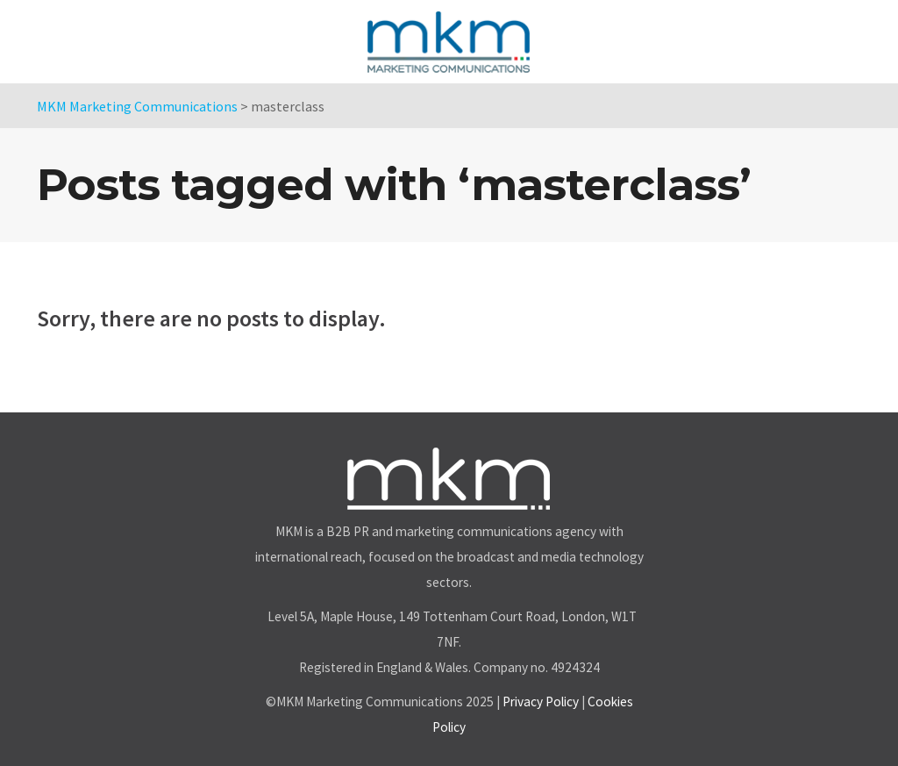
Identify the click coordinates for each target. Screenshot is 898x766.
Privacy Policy (540, 701)
